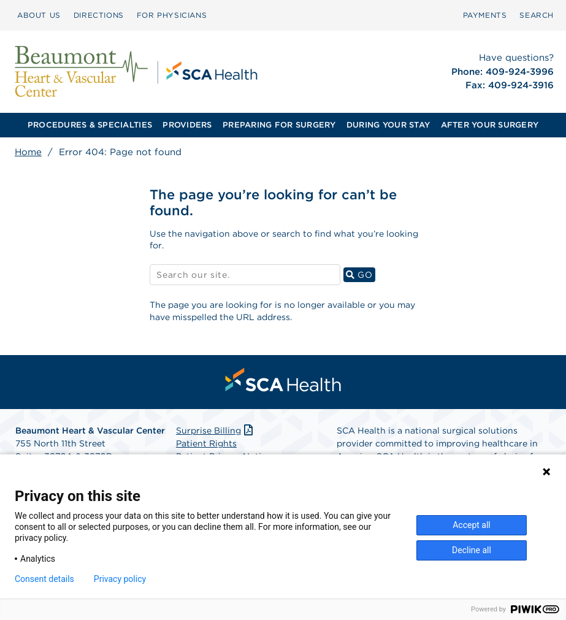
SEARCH (536, 15)
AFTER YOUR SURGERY (490, 124)
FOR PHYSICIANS (172, 15)
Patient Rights (206, 443)
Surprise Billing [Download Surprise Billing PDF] (215, 430)
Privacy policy (120, 579)
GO (360, 274)
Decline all (471, 550)
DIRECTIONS (99, 15)
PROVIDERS (187, 124)
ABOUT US (39, 15)
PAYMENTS (485, 15)
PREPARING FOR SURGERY (279, 124)
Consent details (44, 579)
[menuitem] (39, 15)
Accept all (472, 525)
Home (28, 152)
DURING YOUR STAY (388, 124)
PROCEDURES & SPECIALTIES (90, 124)
